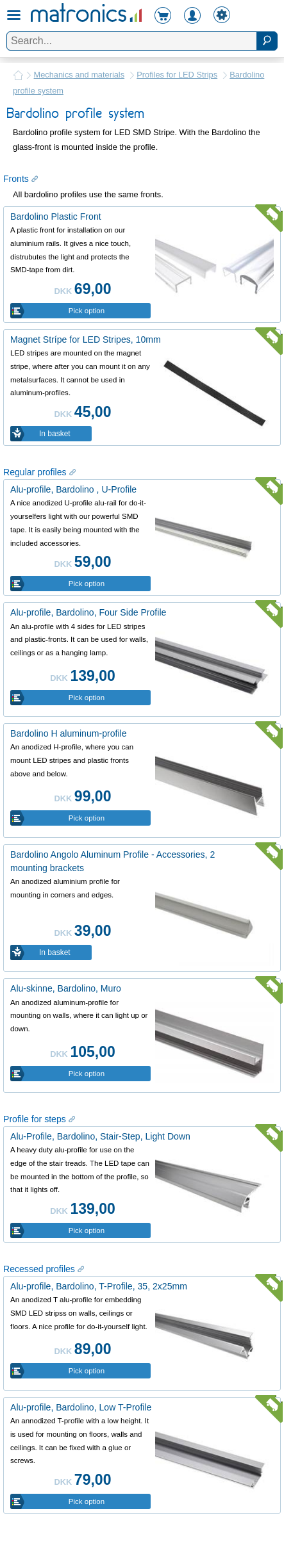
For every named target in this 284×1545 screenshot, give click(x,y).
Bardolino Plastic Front (55, 216)
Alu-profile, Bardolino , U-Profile (73, 489)
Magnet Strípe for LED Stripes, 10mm (85, 339)
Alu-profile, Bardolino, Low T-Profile (80, 1407)
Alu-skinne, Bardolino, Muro (65, 988)
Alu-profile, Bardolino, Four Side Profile (88, 612)
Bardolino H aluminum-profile (68, 733)
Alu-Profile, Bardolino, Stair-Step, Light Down (100, 1136)
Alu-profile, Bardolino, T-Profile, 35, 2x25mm (98, 1286)
